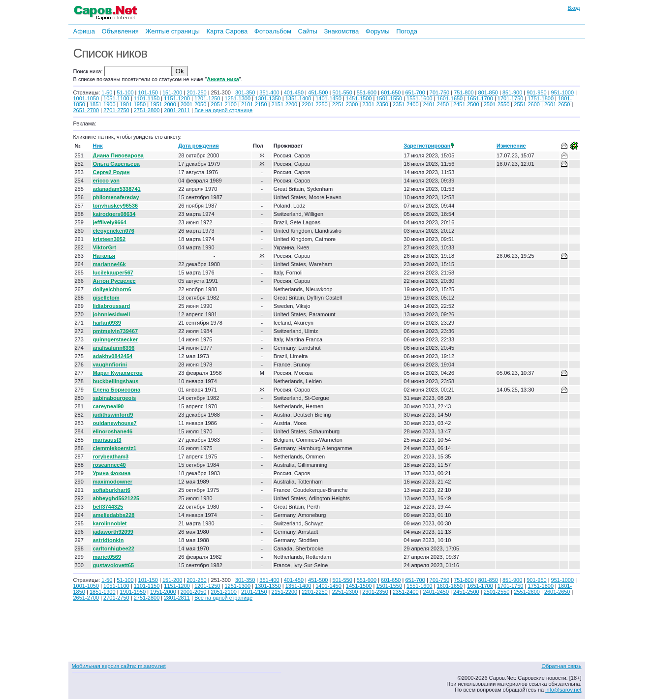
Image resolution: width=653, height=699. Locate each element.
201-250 (196, 92)
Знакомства (341, 31)
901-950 (536, 92)
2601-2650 (557, 104)
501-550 (342, 92)
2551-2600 (527, 104)
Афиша (84, 31)
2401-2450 (436, 104)
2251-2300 (345, 104)
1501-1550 (389, 98)
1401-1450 (328, 98)
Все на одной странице (223, 110)
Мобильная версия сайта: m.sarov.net (119, 666)
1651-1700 (480, 98)
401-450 (294, 92)
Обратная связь (561, 666)
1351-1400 (298, 98)
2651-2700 (86, 110)
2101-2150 (254, 104)
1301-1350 (268, 98)
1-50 (106, 92)
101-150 (148, 92)
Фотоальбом (272, 31)
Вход (574, 8)
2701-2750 (116, 110)
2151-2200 (285, 104)
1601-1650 (450, 98)
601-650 (391, 92)
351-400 (269, 92)
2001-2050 (194, 104)
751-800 (463, 92)
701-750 (439, 92)
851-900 (512, 92)
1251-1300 (237, 98)
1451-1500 (359, 98)
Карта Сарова (227, 31)
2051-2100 (224, 104)
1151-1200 (177, 98)
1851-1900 (103, 104)
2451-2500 (466, 104)
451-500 (318, 92)
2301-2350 (375, 104)
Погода (406, 31)
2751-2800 (147, 110)
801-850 (488, 92)
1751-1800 (541, 98)
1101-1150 (147, 98)
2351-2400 (406, 104)
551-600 (366, 92)
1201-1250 (207, 98)
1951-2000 (163, 104)
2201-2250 (315, 104)
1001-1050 (86, 98)
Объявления (120, 31)
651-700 (415, 92)
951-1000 (562, 92)
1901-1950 (133, 104)
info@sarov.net (563, 690)
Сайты (307, 31)
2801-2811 (177, 110)
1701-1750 (511, 98)
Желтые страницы (172, 31)
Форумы (378, 31)
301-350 (245, 92)
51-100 (125, 92)
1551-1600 (419, 98)
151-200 (172, 92)
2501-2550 (497, 104)
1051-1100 (116, 98)
